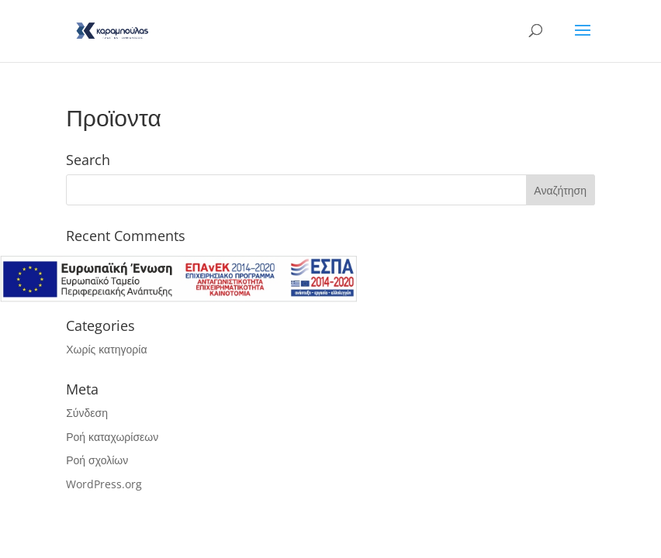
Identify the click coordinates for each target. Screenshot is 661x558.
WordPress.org (104, 484)
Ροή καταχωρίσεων (112, 436)
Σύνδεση (87, 412)
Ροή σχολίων (97, 460)
